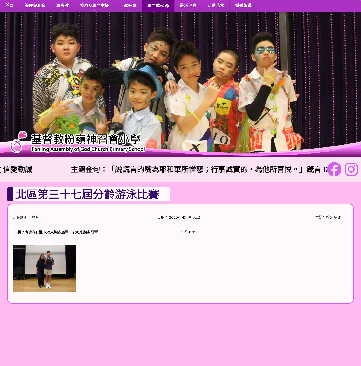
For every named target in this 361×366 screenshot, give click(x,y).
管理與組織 (35, 7)
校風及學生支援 (94, 7)
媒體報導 (243, 5)
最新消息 (188, 5)
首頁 (9, 5)
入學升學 (128, 7)
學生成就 (155, 5)
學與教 (62, 7)
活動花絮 (215, 5)
